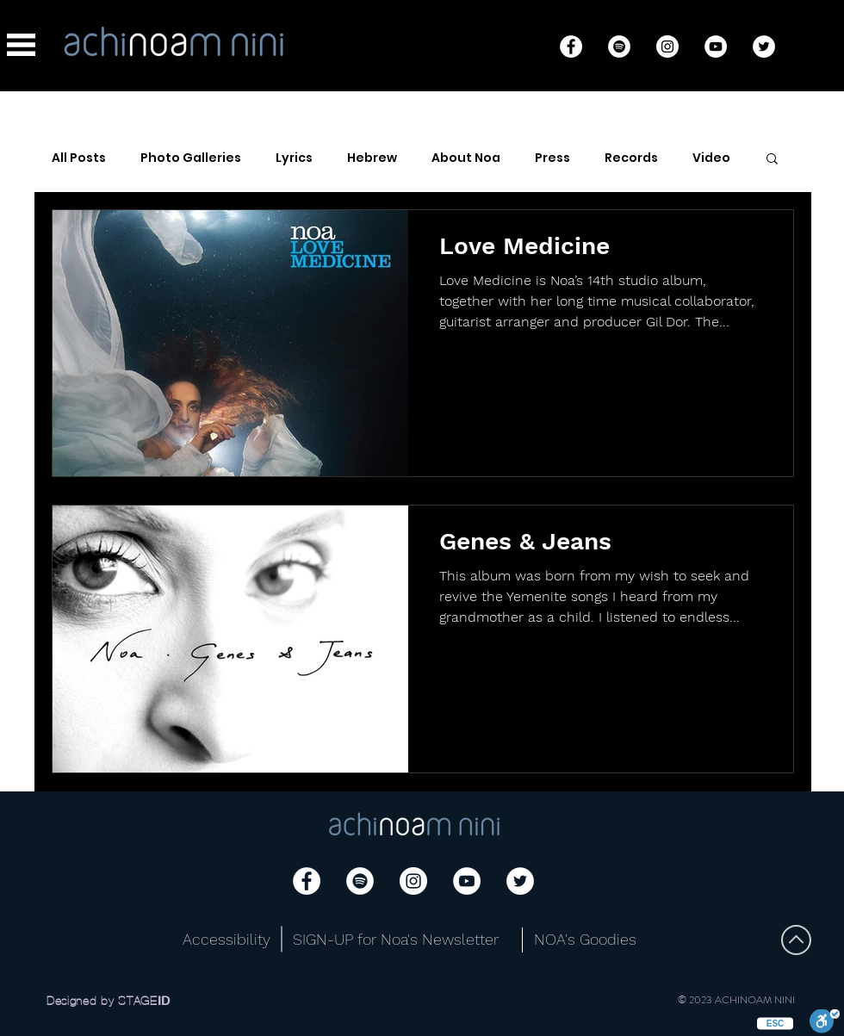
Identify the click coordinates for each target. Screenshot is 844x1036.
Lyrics (294, 158)
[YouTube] (715, 46)
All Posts (79, 158)
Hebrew (372, 158)
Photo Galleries (190, 158)
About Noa (465, 158)
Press (552, 158)
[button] (21, 45)
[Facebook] (571, 46)
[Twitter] (764, 46)
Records (631, 158)
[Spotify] (619, 46)
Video (711, 158)
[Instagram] (667, 46)
